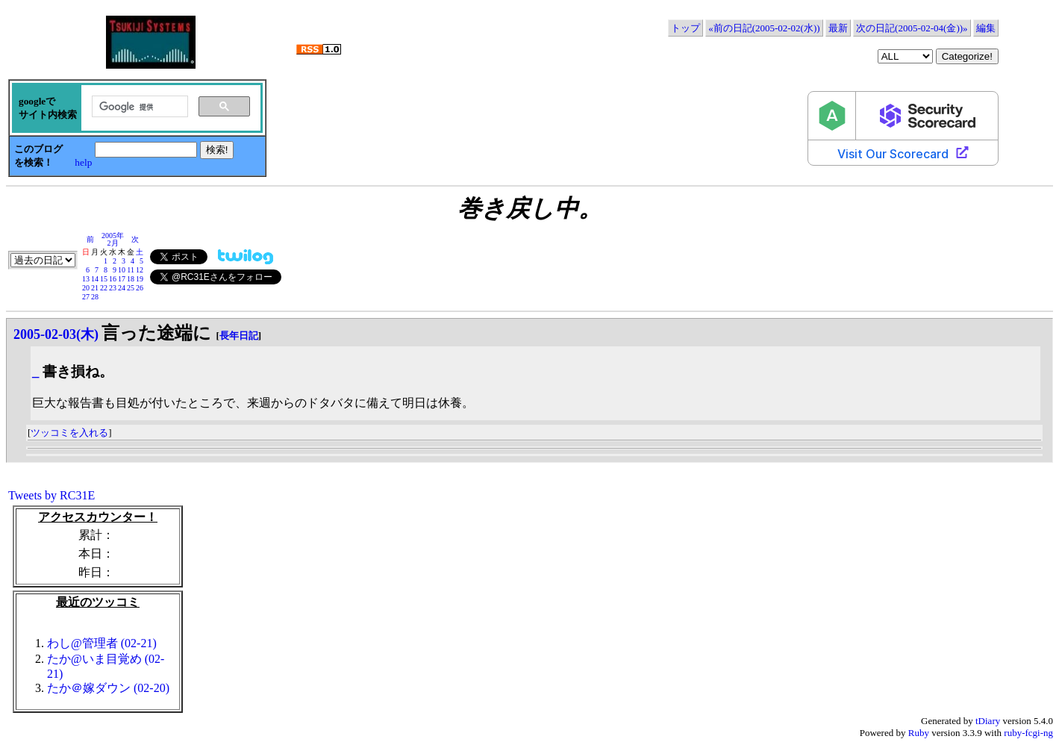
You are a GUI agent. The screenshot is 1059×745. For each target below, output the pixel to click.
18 (130, 279)
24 (121, 288)
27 (86, 297)
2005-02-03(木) (56, 334)
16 (112, 279)
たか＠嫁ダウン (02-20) (108, 688)
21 (95, 288)
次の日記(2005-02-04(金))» (911, 28)
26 (139, 288)
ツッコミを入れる (69, 432)
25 (130, 288)
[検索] (138, 106)
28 (95, 297)
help (83, 162)
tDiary (987, 720)
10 (121, 270)
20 (86, 288)
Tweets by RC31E (51, 495)
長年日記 (238, 335)
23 (112, 288)
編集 (986, 28)
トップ (685, 28)
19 (139, 279)
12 (139, 270)
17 (121, 279)
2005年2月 (112, 239)
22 (103, 288)
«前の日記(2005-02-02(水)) (763, 28)
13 (86, 279)
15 (103, 279)
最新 (838, 28)
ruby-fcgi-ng (1028, 732)
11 (130, 270)
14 (95, 279)
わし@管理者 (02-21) (102, 643)
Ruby (918, 732)
